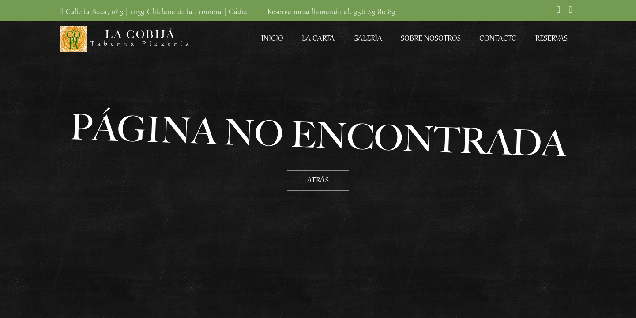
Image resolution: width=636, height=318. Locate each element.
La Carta (318, 39)
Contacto (498, 39)
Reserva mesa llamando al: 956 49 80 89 (331, 12)
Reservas (551, 39)
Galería (367, 39)
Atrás (318, 181)
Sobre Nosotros (431, 39)
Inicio (272, 39)
